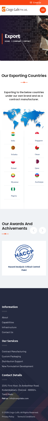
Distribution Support (12, 361)
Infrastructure (9, 327)
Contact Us (7, 332)
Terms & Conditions (26, 416)
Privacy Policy (8, 416)
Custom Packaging (11, 356)
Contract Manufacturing (14, 351)
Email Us (35, 2)
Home (7, 41)
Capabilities (8, 322)
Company (17, 41)
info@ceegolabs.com (19, 398)
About (5, 317)
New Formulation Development (17, 366)
